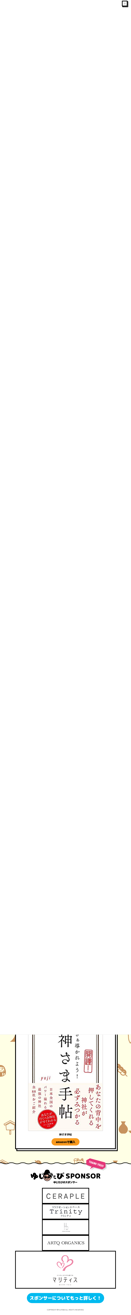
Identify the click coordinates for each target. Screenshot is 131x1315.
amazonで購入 (65, 1142)
